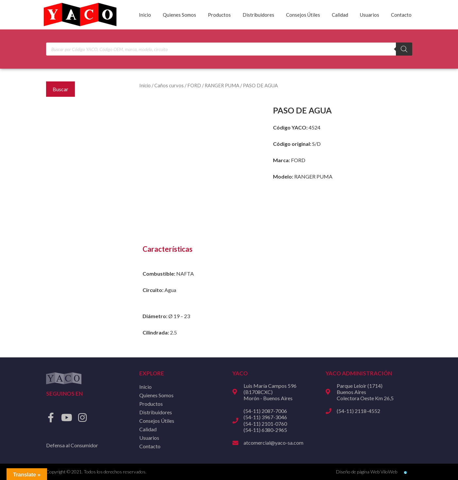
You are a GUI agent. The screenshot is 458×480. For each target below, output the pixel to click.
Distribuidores (258, 15)
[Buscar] (404, 49)
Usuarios (369, 15)
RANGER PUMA (222, 85)
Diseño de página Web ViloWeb (366, 471)
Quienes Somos (179, 15)
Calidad (340, 15)
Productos (219, 15)
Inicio (145, 15)
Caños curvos (169, 85)
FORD (194, 85)
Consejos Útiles (303, 15)
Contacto (401, 15)
